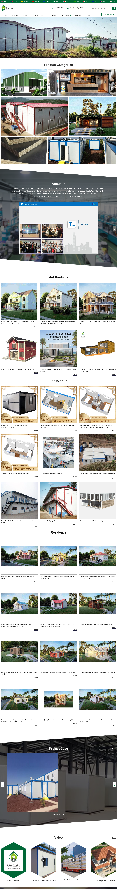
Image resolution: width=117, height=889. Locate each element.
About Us (14, 15)
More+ (114, 184)
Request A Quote (109, 14)
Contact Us (79, 15)
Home (5, 15)
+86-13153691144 (59, 8)
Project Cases (38, 15)
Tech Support (65, 15)
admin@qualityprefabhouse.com (79, 8)
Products (26, 15)
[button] (56, 55)
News (89, 15)
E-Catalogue (51, 15)
